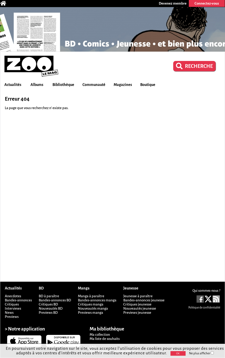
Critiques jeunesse (137, 304)
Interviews (13, 308)
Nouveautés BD (51, 308)
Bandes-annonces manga (97, 300)
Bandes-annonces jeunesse (144, 300)
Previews (12, 317)
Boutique (147, 85)
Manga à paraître (91, 296)
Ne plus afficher (201, 353)
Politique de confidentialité (204, 307)
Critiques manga (90, 304)
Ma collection (100, 334)
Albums (36, 85)
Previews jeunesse (137, 312)
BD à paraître (49, 296)
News (9, 312)
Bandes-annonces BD (55, 300)
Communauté (93, 85)
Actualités (12, 85)
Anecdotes (13, 296)
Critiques (12, 304)
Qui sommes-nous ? (206, 290)
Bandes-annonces (18, 300)
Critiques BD (48, 304)
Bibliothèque (63, 85)
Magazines (123, 85)
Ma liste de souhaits (105, 339)
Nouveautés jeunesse (139, 308)
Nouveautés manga (93, 308)
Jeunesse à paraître (138, 296)
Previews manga (90, 312)
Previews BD (48, 312)
